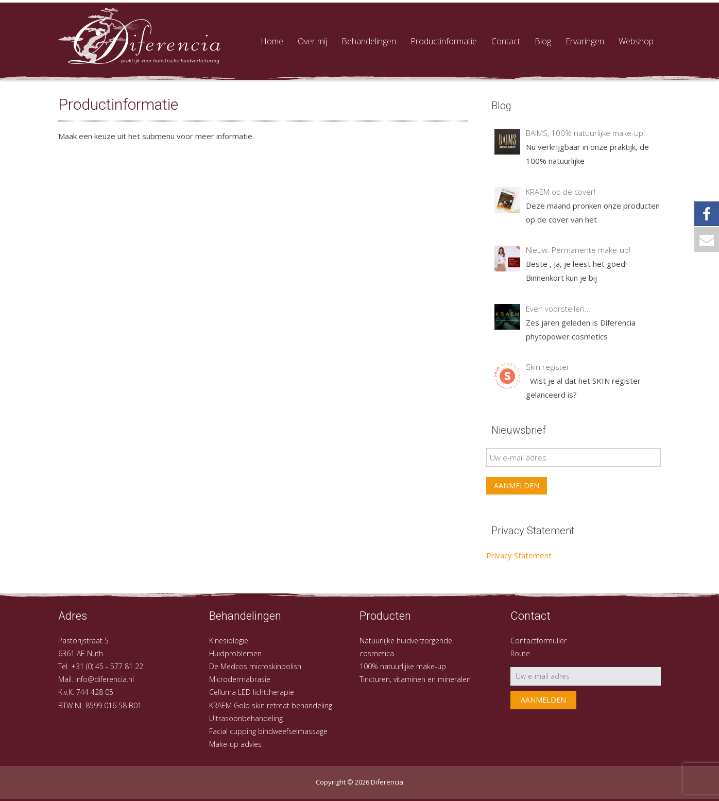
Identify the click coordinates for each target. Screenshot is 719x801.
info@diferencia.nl (104, 679)
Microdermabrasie (239, 679)
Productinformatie (443, 41)
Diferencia (387, 782)
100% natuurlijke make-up (403, 666)
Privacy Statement (519, 555)
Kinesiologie (228, 640)
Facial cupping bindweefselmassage (268, 731)
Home (272, 41)
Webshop (636, 41)
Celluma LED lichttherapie (251, 692)
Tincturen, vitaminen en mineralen (415, 679)
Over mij (312, 41)
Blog (543, 41)
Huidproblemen (235, 653)
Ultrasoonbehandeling (246, 718)
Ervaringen (585, 41)
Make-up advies (235, 744)
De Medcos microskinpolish (255, 666)
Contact (505, 41)
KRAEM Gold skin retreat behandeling (270, 705)
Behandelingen (368, 41)
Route (520, 653)
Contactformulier (538, 640)
